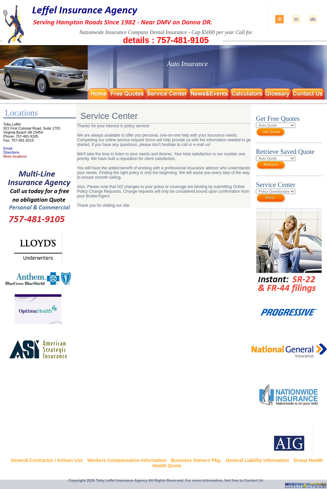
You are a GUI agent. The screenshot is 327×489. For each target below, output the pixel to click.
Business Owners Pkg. (196, 460)
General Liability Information (257, 460)
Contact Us (253, 480)
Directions (11, 152)
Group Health (308, 460)
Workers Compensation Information (127, 460)
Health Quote (166, 465)
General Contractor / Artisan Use (47, 460)
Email (7, 148)
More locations (15, 156)
